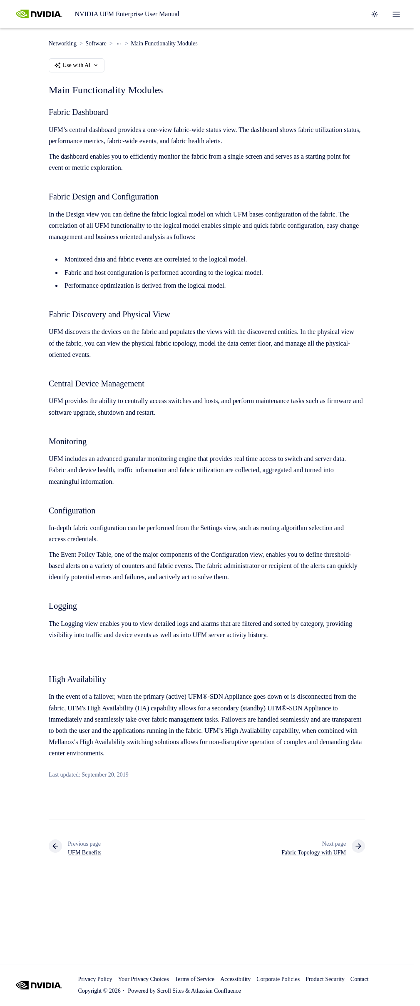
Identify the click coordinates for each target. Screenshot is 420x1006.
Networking (63, 43)
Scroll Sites (170, 991)
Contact (359, 979)
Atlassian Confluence (216, 991)
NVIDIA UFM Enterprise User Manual (127, 13)
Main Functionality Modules (164, 43)
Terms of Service (194, 979)
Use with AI (76, 65)
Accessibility (235, 979)
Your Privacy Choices (143, 979)
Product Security (325, 979)
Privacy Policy (95, 979)
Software (96, 43)
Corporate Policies (278, 979)
